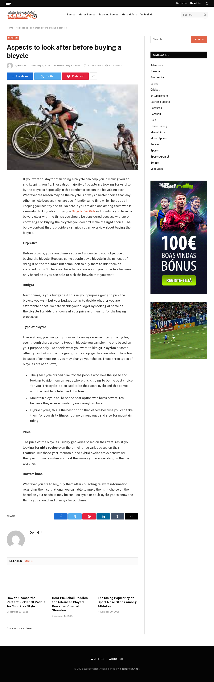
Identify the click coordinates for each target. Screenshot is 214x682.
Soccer (154, 144)
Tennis (154, 162)
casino (154, 83)
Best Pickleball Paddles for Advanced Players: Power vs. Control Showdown (70, 604)
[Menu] (8, 3)
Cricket (155, 89)
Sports (71, 14)
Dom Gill (22, 65)
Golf (153, 120)
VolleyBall (146, 14)
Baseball (155, 71)
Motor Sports (87, 14)
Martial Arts (129, 14)
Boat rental (157, 77)
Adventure (156, 65)
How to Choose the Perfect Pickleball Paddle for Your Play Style (26, 602)
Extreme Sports (108, 14)
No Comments (93, 65)
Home (10, 27)
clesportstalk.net (129, 668)
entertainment (159, 95)
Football (155, 114)
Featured (156, 107)
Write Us (181, 3)
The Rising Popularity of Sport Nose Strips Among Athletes (117, 602)
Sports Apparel (159, 156)
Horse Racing (158, 126)
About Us (194, 3)
